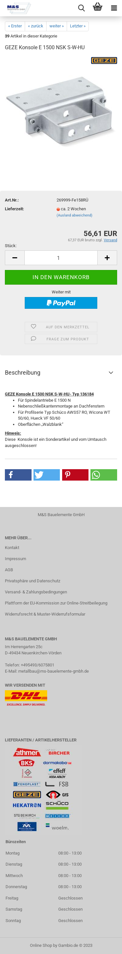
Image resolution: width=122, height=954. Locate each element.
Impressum (15, 558)
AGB (9, 569)
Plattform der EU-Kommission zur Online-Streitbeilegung (56, 603)
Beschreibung (22, 372)
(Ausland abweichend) (74, 215)
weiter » (56, 25)
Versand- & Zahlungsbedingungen (36, 591)
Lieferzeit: (14, 208)
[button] (18, 475)
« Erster (15, 25)
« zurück (35, 25)
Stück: (11, 245)
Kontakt (12, 547)
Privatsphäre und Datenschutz (32, 580)
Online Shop (41, 945)
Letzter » (78, 25)
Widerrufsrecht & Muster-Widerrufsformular (45, 614)
